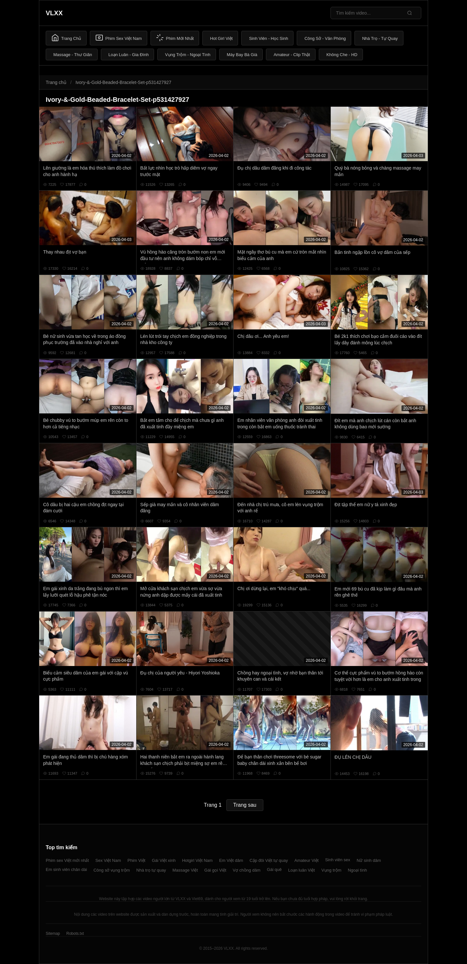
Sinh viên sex (337, 859)
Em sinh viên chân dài (66, 869)
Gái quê (274, 869)
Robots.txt (75, 933)
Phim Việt (136, 860)
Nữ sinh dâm (369, 860)
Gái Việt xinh (163, 860)
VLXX (54, 13)
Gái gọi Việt (215, 870)
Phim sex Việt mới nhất (67, 860)
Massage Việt (185, 870)
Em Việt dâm (231, 860)
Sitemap (53, 933)
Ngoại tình (357, 870)
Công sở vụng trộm (111, 870)
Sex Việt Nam (108, 860)
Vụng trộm (331, 870)
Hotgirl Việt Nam (197, 860)
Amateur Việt (306, 860)
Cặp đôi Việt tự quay (269, 860)
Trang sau (244, 805)
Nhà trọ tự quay (151, 870)
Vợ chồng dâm (246, 870)
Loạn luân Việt (301, 870)
